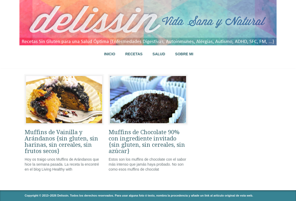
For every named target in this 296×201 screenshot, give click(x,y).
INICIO (109, 54)
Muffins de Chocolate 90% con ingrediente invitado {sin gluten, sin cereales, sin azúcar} (147, 141)
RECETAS (133, 54)
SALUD (158, 54)
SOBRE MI (184, 54)
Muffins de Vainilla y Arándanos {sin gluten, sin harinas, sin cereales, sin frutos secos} (61, 141)
